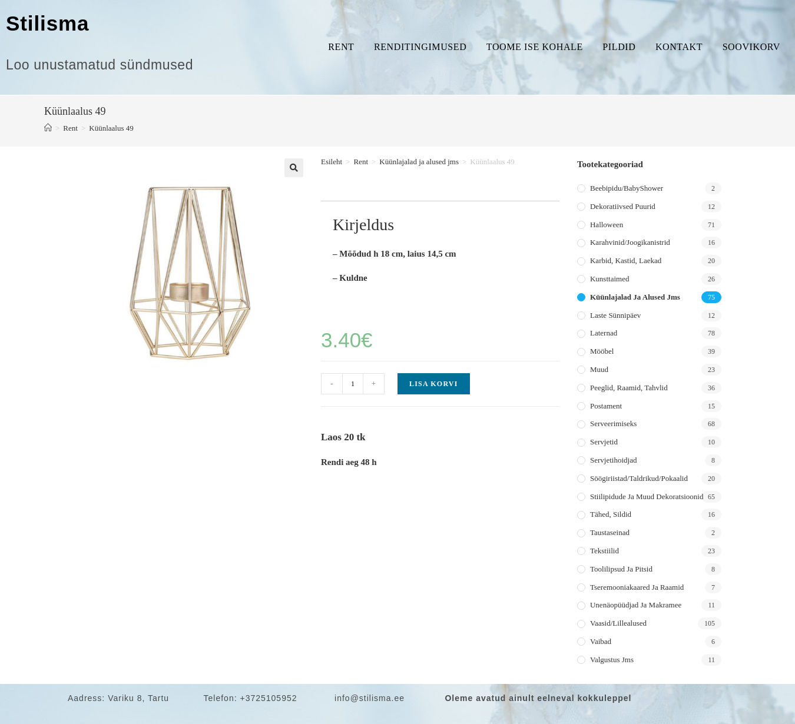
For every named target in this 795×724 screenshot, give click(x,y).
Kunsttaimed (609, 278)
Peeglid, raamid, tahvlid (629, 387)
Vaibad (600, 641)
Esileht (331, 161)
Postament (606, 405)
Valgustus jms (612, 659)
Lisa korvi (433, 384)
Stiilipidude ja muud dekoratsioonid (646, 496)
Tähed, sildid (610, 514)
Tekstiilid (604, 550)
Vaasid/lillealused (618, 623)
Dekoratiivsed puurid (622, 206)
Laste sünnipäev (615, 315)
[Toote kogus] (352, 383)
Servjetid (604, 441)
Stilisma (47, 23)
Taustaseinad (610, 532)
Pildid (618, 47)
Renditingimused (420, 47)
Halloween (606, 224)
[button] (293, 167)
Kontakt (679, 47)
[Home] (48, 128)
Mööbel (602, 351)
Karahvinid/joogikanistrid (630, 242)
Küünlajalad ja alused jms (419, 161)
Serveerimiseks (613, 423)
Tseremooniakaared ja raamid (637, 587)
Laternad (603, 332)
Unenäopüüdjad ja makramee (635, 604)
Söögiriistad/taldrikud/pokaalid (639, 478)
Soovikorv (751, 47)
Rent (341, 47)
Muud (599, 369)
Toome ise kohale (534, 47)
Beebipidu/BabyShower (626, 188)
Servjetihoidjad (613, 460)
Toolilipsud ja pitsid (621, 568)
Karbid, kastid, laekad (625, 260)
